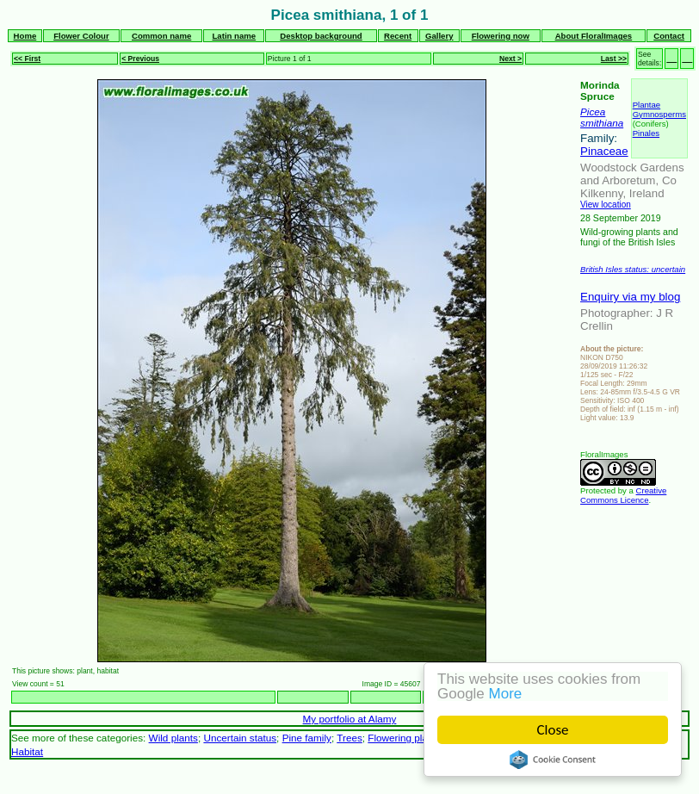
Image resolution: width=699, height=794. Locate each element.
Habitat (27, 751)
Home (25, 35)
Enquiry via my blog (630, 296)
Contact (668, 35)
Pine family (306, 737)
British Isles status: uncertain (632, 269)
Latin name (235, 35)
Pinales (646, 133)
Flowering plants (404, 737)
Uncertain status (239, 737)
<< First (27, 58)
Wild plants (173, 737)
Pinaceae (604, 151)
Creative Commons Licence (623, 495)
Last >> (614, 58)
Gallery (439, 35)
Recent (397, 35)
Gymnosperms (659, 114)
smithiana (601, 122)
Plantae (647, 104)
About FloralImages (594, 35)
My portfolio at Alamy (350, 718)
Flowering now (500, 35)
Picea (592, 111)
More (506, 693)
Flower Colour (81, 35)
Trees (349, 737)
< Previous (140, 58)
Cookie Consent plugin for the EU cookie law (553, 759)
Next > (510, 58)
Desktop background (321, 35)
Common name (161, 35)
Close (553, 730)
